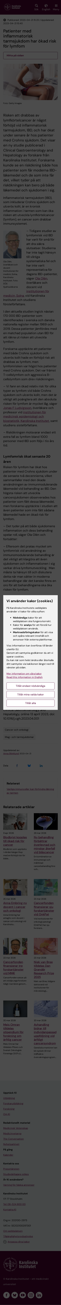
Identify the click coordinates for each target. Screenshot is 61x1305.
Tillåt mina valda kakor (30, 694)
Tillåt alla (30, 703)
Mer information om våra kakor (24, 673)
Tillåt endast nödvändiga (30, 686)
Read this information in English (25, 677)
